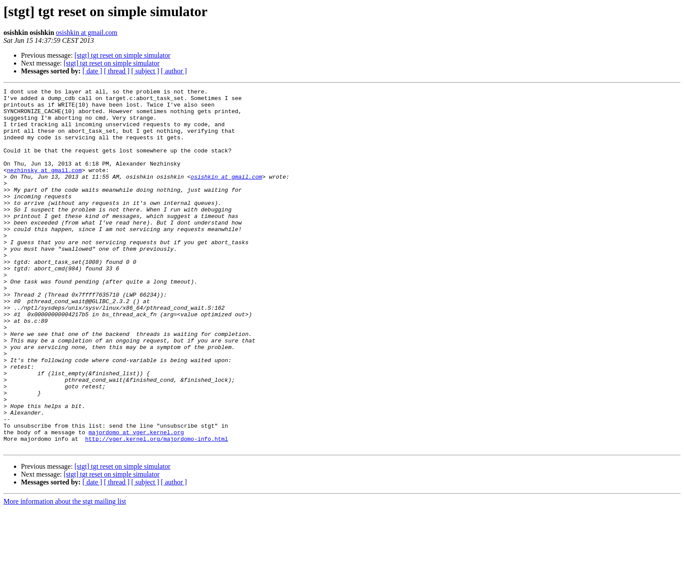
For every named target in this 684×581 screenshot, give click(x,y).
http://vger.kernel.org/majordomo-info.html (156, 509)
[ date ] (92, 71)
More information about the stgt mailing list (64, 573)
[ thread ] (117, 71)
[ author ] (174, 71)
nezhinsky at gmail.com (44, 187)
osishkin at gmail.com (86, 32)
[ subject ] (145, 71)
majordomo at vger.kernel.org (136, 501)
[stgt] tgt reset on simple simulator (123, 55)
